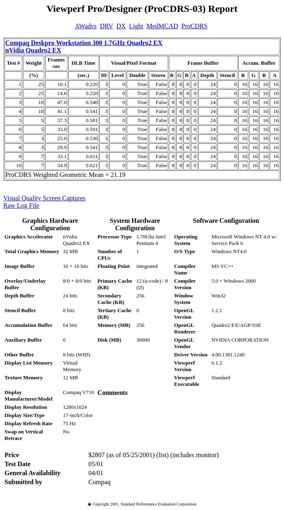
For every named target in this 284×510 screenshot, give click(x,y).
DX (121, 26)
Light (136, 26)
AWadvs (85, 26)
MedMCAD (162, 26)
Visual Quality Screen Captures (44, 198)
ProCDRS (194, 26)
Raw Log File (21, 205)
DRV (106, 26)
